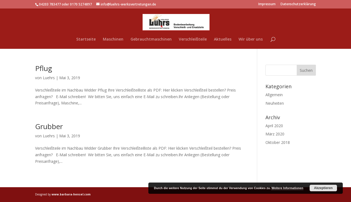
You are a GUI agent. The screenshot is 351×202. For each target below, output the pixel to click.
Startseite (86, 39)
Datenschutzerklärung (298, 4)
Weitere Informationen (287, 188)
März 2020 (274, 133)
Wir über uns (251, 39)
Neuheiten (274, 103)
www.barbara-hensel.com (71, 194)
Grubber (49, 126)
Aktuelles (222, 39)
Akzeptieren (323, 188)
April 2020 (274, 125)
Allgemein (274, 94)
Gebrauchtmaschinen (151, 39)
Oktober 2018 (277, 142)
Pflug (43, 68)
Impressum (267, 4)
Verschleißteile (193, 39)
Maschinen (113, 39)
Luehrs (49, 77)
